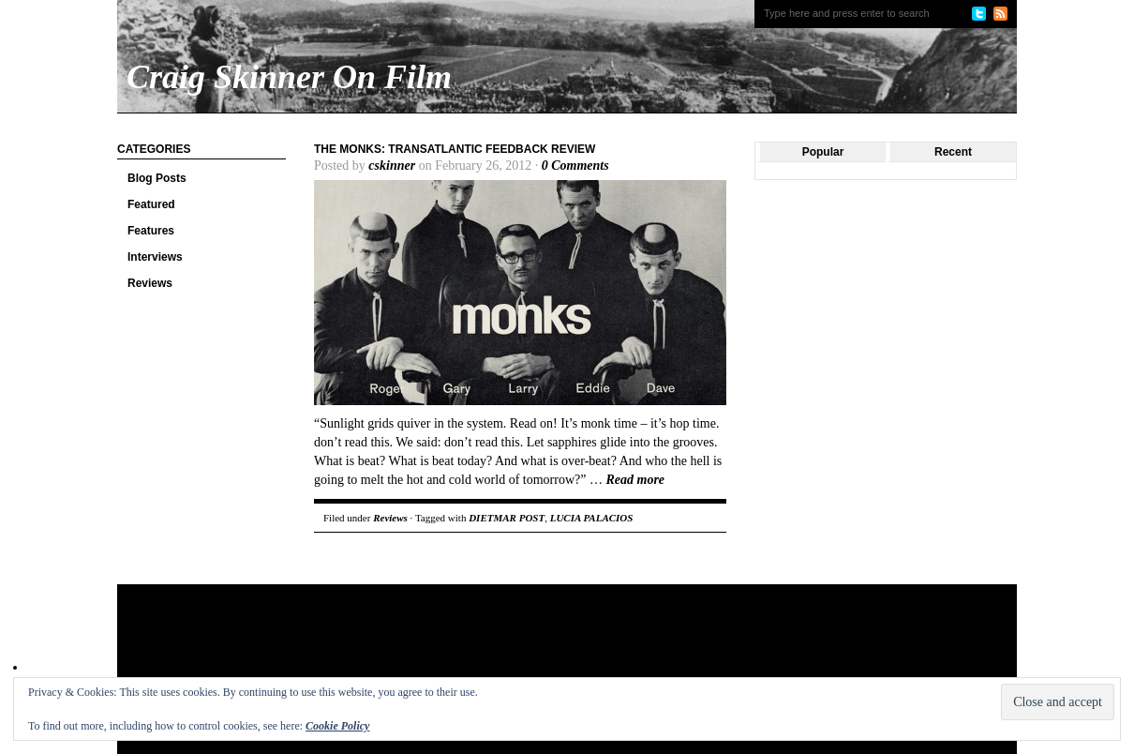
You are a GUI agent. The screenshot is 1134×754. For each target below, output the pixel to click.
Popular (823, 151)
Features (150, 230)
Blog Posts (157, 178)
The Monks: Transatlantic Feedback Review (454, 149)
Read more (634, 480)
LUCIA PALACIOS (592, 517)
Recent (953, 151)
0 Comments (575, 165)
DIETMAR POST (507, 517)
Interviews (155, 257)
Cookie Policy (337, 725)
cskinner (391, 165)
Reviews (149, 283)
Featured (151, 204)
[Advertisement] (477, 645)
